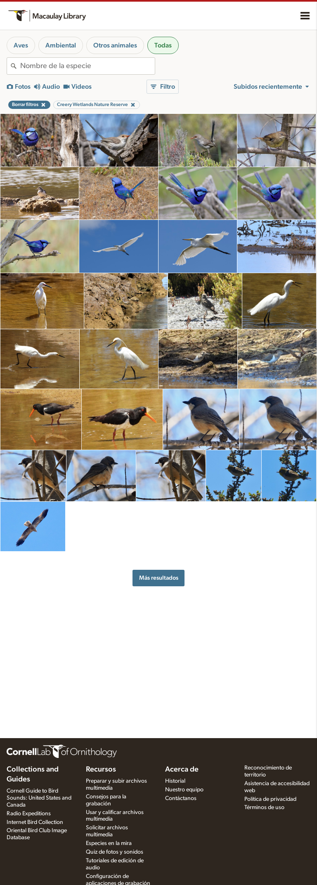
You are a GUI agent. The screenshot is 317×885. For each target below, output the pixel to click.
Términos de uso (264, 807)
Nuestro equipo (184, 790)
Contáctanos (180, 798)
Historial (175, 781)
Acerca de (182, 769)
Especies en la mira (109, 843)
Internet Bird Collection (35, 822)
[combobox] (87, 66)
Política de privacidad (270, 799)
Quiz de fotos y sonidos (114, 852)
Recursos (101, 769)
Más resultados (158, 578)
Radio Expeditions (29, 814)
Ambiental (60, 45)
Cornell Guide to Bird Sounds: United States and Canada (39, 798)
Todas (163, 45)
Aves (21, 45)
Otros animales (115, 45)
